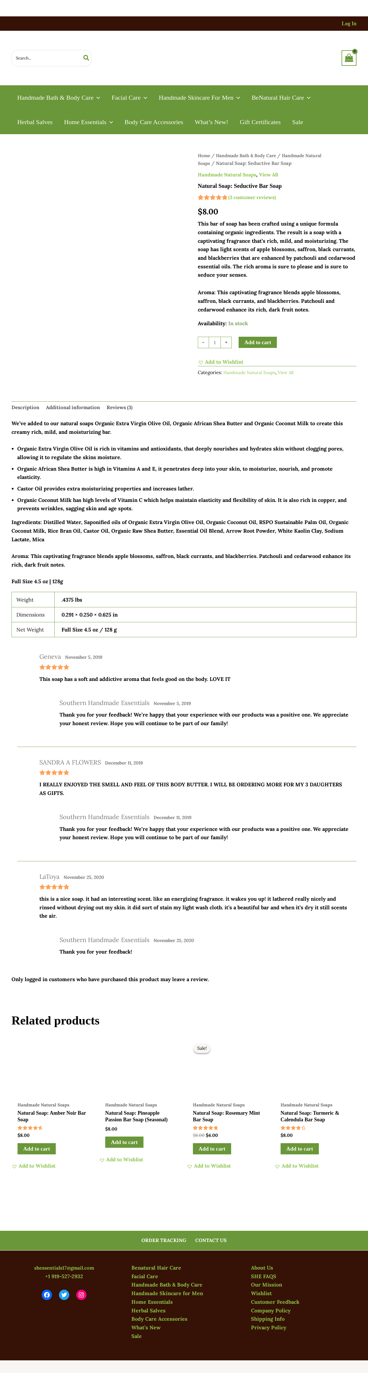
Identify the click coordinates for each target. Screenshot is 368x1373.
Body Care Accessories (159, 1319)
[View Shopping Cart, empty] (349, 58)
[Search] (86, 58)
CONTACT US (210, 1240)
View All (273, 174)
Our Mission (266, 1285)
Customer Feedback (275, 1302)
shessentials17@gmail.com (64, 1268)
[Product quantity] (215, 342)
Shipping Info (268, 1319)
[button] (97, 97)
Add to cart (257, 342)
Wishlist (261, 1293)
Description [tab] (26, 408)
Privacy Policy (268, 1327)
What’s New (146, 1327)
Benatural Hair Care (156, 1268)
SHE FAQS (263, 1276)
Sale (136, 1336)
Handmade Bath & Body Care (249, 155)
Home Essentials (152, 1302)
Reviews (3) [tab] (125, 408)
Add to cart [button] (37, 1150)
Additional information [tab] (75, 408)
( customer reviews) (254, 197)
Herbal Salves (148, 1310)
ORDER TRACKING (164, 1240)
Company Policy (271, 1310)
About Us (262, 1268)
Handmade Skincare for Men (167, 1293)
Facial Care (144, 1276)
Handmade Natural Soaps (229, 174)
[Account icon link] (349, 23)
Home (204, 155)
